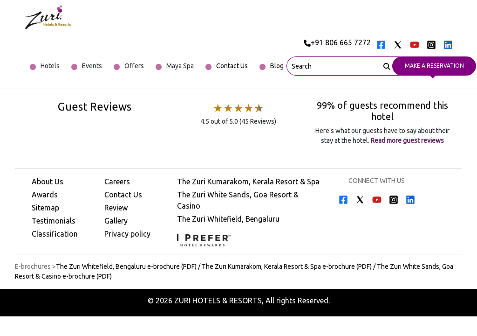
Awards (45, 194)
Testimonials (53, 221)
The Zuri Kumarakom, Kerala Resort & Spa (248, 181)
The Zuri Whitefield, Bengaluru (228, 219)
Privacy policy (127, 234)
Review (116, 207)
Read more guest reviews (406, 140)
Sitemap (45, 207)
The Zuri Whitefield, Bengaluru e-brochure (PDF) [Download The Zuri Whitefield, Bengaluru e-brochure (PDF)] (126, 266)
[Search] (387, 65)
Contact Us (123, 194)
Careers (117, 181)
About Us (47, 181)
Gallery (116, 221)
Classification (55, 234)
